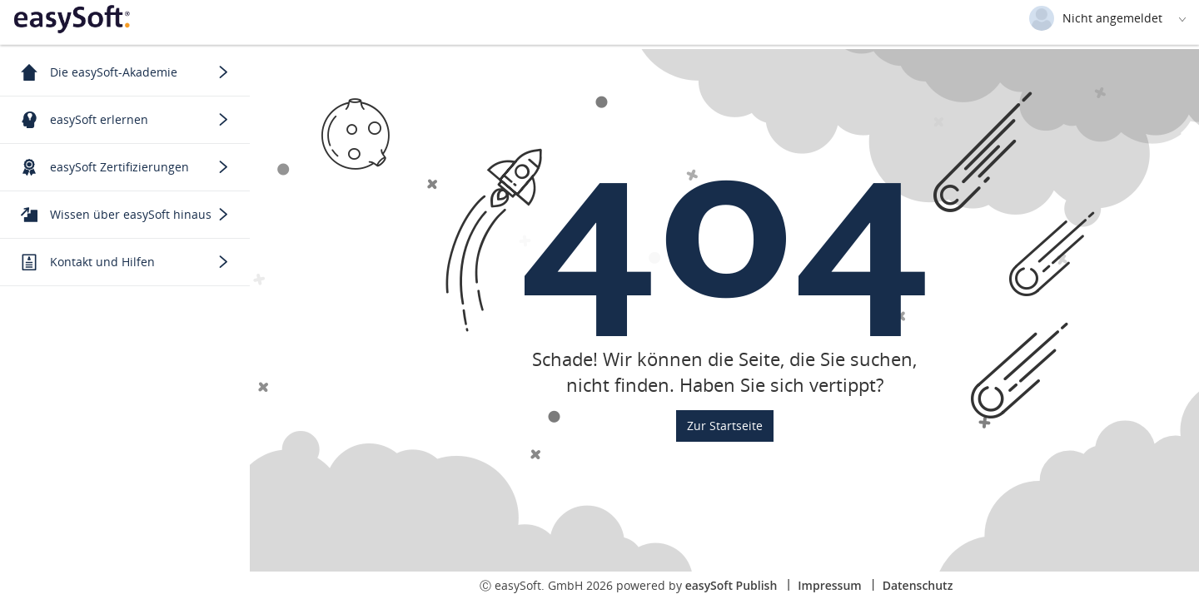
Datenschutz (918, 585)
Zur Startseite (725, 425)
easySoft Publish (731, 585)
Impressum (829, 585)
